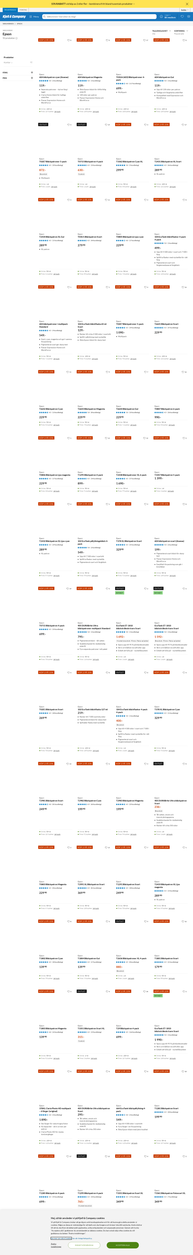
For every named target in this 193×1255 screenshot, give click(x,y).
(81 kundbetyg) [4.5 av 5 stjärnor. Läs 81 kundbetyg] (96, 888)
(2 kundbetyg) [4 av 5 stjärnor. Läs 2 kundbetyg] (57, 1115)
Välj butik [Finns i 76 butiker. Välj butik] (95, 978)
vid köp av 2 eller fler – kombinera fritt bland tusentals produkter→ (93, 3)
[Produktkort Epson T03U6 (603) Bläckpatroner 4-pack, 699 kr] (132, 54)
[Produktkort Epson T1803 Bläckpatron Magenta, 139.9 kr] (55, 1005)
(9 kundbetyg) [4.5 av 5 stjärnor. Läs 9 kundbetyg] (57, 330)
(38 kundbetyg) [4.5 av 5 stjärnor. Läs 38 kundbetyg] (134, 888)
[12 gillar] (107, 438)
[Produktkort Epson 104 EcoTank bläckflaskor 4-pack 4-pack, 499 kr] (171, 214)
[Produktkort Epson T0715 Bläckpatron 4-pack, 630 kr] (94, 138)
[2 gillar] (185, 438)
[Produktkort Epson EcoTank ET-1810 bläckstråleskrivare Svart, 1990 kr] (171, 1005)
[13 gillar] (107, 847)
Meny (34, 16)
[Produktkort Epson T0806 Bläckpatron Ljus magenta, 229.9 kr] (55, 452)
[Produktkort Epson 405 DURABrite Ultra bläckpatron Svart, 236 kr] (171, 778)
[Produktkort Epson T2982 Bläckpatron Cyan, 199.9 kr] (94, 778)
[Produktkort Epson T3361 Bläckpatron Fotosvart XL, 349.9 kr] (171, 1170)
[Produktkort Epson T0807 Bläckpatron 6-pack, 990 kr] (171, 386)
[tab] (10, 10)
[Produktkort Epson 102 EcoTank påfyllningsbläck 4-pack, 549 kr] (94, 518)
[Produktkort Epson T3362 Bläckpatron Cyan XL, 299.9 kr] (132, 138)
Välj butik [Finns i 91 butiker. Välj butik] (95, 491)
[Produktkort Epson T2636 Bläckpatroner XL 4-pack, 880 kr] (132, 935)
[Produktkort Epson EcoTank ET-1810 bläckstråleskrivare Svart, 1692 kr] (132, 602)
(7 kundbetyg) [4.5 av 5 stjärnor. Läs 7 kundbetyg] (172, 1197)
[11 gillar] (107, 199)
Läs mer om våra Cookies (61, 1238)
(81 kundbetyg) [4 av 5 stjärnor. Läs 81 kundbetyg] (57, 804)
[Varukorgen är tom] (188, 16)
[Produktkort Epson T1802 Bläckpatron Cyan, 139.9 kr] (55, 935)
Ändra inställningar (56, 1245)
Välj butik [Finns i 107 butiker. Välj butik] (57, 111)
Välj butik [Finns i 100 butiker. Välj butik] (134, 111)
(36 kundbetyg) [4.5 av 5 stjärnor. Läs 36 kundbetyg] (173, 412)
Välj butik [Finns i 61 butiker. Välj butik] (56, 274)
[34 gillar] (145, 991)
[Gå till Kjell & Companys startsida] (15, 16)
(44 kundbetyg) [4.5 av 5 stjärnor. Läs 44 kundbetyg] (96, 240)
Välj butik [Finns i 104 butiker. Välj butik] (172, 359)
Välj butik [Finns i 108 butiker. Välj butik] (172, 576)
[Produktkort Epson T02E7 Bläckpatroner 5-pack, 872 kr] (55, 138)
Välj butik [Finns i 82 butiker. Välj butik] (56, 425)
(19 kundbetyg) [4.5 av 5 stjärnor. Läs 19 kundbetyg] (96, 1032)
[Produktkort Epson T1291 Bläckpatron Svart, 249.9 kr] (132, 861)
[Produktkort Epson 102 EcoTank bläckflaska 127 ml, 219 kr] (94, 686)
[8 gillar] (69, 921)
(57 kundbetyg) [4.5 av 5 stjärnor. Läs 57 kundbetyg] (134, 479)
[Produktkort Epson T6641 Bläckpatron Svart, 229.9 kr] (171, 301)
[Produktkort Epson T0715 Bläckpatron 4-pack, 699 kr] (55, 602)
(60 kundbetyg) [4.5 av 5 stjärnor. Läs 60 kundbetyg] (96, 804)
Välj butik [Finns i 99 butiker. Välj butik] (133, 491)
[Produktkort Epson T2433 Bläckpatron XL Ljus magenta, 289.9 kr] (171, 861)
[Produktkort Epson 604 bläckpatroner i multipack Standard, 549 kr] (55, 301)
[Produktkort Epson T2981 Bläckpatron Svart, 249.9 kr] (55, 778)
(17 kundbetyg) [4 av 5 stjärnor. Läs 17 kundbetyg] (134, 240)
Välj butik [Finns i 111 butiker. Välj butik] (96, 1143)
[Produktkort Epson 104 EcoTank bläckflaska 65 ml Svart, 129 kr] (94, 301)
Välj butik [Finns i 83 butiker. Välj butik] (171, 425)
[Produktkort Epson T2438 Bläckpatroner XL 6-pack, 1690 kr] (132, 452)
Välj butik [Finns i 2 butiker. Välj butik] (171, 491)
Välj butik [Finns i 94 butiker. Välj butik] (171, 751)
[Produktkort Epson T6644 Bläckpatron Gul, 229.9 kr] (132, 386)
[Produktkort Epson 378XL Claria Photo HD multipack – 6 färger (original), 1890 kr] (55, 1085)
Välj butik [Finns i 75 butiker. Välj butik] (95, 425)
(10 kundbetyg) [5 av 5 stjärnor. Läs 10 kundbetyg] (134, 412)
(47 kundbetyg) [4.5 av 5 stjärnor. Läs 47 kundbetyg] (173, 328)
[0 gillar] (69, 40)
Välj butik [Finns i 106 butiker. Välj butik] (172, 111)
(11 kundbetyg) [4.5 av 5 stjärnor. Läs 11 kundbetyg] (173, 713)
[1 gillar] (69, 287)
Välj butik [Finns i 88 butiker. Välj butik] (95, 274)
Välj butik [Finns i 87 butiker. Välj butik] (56, 576)
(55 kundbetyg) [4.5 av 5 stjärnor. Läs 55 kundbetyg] (57, 1197)
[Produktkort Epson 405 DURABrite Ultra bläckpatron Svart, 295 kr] (94, 1085)
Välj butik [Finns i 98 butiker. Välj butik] (95, 576)
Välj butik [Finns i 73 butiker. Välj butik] (133, 274)
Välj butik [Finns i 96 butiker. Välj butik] (133, 834)
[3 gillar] (146, 124)
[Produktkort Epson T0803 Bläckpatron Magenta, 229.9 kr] (55, 861)
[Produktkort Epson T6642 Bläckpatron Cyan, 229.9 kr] (55, 386)
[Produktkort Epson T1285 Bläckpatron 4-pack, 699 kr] (55, 1170)
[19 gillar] (107, 124)
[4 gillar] (69, 124)
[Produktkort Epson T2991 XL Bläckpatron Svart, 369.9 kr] (94, 861)
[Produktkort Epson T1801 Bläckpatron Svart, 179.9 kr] (171, 935)
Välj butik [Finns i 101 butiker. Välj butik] (172, 187)
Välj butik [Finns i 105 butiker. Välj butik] (96, 111)
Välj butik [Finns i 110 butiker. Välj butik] (96, 659)
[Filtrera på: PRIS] (18, 78)
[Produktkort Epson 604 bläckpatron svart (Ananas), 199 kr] (171, 518)
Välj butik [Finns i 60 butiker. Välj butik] (56, 491)
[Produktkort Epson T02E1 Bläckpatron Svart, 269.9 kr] (55, 686)
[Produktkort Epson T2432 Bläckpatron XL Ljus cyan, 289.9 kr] (55, 518)
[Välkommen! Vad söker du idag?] (101, 16)
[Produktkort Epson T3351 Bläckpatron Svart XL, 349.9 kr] (132, 1170)
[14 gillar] (68, 763)
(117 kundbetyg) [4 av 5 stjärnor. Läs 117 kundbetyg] (135, 83)
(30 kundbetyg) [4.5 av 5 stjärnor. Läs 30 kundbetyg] (57, 962)
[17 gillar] (145, 40)
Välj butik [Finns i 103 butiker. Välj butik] (172, 274)
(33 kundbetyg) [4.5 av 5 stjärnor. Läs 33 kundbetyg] (96, 165)
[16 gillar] (184, 287)
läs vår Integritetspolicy (82, 1238)
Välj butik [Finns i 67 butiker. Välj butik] (56, 908)
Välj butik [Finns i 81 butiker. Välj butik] (56, 1058)
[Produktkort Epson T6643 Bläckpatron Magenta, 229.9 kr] (94, 386)
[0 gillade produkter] (182, 16)
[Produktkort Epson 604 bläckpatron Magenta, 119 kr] (94, 54)
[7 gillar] (146, 372)
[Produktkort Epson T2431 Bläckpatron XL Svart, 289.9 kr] (171, 138)
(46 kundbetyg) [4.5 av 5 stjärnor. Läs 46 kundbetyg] (173, 165)
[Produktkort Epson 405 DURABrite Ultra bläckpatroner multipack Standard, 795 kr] (94, 602)
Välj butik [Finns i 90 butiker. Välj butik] (133, 359)
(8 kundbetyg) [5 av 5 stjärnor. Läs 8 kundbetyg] (96, 412)
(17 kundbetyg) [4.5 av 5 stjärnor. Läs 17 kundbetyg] (57, 479)
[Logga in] (168, 16)
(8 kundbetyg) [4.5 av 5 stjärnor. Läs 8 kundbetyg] (57, 888)
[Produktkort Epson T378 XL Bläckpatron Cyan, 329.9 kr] (171, 686)
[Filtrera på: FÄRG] (18, 72)
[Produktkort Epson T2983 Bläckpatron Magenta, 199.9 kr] (132, 778)
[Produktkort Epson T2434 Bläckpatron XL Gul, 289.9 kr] (55, 214)
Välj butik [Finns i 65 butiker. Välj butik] (133, 187)
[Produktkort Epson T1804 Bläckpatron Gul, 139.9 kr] (94, 935)
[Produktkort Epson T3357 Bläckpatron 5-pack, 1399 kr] (171, 452)
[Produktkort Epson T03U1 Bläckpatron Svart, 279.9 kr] (94, 214)
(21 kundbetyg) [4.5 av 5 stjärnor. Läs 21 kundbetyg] (173, 962)
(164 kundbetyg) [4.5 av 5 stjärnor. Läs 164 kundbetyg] (135, 1032)
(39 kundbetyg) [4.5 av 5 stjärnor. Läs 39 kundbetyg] (57, 165)
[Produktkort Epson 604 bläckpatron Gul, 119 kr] (171, 54)
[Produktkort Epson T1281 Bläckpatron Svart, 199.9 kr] (171, 1085)
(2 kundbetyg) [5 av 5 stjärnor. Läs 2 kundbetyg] (57, 81)
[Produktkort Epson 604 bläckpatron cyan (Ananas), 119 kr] (55, 54)
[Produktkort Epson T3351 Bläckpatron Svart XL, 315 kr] (94, 1005)
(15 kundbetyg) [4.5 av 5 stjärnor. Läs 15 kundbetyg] (57, 240)
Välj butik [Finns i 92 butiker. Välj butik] (95, 359)
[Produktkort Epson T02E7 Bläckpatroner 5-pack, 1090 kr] (132, 301)
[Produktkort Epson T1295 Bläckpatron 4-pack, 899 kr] (94, 452)
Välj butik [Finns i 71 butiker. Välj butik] (56, 359)
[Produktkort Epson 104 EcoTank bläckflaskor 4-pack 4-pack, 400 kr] (132, 686)
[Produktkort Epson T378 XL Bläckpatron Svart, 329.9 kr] (132, 518)
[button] (16, 38)
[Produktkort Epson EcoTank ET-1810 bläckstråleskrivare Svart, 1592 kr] (171, 602)
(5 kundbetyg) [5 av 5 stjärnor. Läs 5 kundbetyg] (134, 165)
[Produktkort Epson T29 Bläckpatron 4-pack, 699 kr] (132, 1005)
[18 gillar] (184, 1071)
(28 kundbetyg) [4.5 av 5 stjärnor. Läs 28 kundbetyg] (57, 713)
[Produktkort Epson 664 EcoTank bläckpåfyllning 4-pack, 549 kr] (132, 1085)
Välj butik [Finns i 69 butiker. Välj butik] (171, 908)
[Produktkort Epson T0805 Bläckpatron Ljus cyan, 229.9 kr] (132, 214)
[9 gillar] (108, 372)
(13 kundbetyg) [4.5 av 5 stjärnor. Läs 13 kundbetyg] (57, 412)
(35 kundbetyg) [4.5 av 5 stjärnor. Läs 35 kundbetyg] (134, 545)
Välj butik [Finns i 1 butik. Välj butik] (54, 187)
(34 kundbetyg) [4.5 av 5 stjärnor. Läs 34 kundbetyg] (96, 479)
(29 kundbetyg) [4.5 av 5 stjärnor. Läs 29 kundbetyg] (57, 545)
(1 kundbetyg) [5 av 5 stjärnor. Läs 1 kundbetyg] (96, 81)
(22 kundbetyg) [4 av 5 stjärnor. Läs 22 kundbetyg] (57, 1032)
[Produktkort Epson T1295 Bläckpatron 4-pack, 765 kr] (94, 1170)
